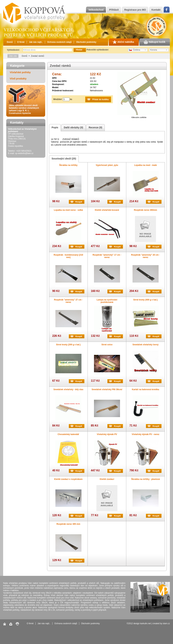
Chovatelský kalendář (68, 434)
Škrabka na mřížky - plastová (145, 479)
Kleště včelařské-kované (107, 210)
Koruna (153, 50)
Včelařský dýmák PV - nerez (145, 434)
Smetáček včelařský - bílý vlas (68, 389)
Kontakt (155, 9)
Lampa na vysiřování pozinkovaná (107, 301)
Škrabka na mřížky (68, 165)
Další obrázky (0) (73, 127)
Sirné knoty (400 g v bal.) (145, 300)
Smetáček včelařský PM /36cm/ (107, 389)
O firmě (20, 42)
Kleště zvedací (107, 479)
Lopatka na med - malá (145, 165)
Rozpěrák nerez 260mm (145, 210)
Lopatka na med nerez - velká (68, 210)
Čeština (134, 50)
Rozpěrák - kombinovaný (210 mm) (68, 256)
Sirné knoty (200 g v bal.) (68, 344)
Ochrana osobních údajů (59, 42)
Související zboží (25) (63, 158)
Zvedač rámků (37, 56)
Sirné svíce (106, 344)
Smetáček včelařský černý (145, 344)
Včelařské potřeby (20, 72)
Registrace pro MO (135, 9)
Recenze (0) (95, 127)
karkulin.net (145, 623)
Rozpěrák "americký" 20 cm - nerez (145, 256)
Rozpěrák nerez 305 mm (68, 524)
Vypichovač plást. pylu (107, 165)
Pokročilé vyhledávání (97, 50)
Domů (10, 42)
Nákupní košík (154, 42)
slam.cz (166, 623)
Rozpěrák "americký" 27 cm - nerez (68, 301)
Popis (54, 127)
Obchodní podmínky (86, 42)
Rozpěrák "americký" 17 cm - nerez (107, 256)
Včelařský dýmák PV (107, 434)
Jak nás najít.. (36, 42)
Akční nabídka (123, 42)
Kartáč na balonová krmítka (145, 389)
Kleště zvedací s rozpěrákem (68, 479)
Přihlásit (114, 9)
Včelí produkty (18, 78)
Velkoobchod (96, 9)
